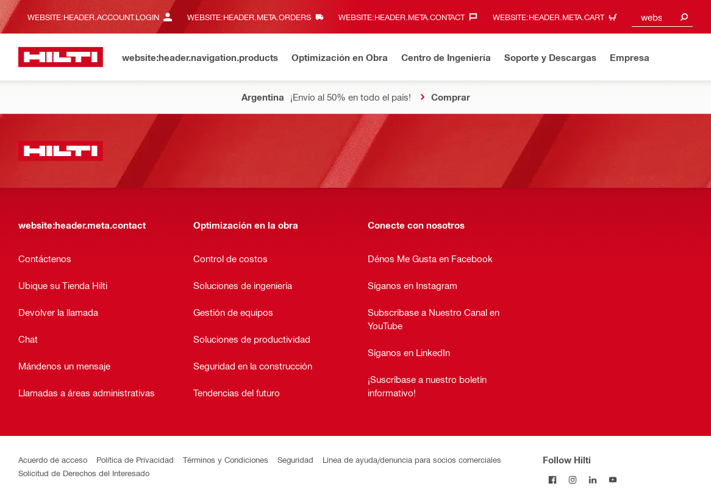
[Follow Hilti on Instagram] (573, 479)
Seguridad (295, 459)
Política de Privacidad (135, 459)
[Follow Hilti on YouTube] (613, 479)
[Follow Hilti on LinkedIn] (593, 479)
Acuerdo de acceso (52, 459)
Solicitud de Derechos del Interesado (83, 472)
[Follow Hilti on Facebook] (553, 479)
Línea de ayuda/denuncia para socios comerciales (412, 459)
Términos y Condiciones (225, 459)
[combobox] (662, 17)
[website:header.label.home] (60, 57)
